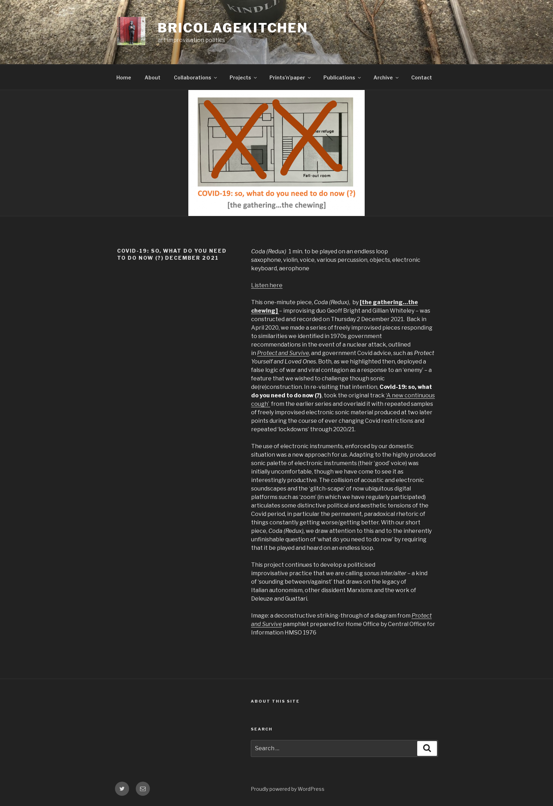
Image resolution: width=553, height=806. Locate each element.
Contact (421, 77)
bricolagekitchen (233, 28)
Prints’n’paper (290, 77)
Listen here (266, 285)
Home (123, 77)
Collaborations (196, 77)
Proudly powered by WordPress (287, 789)
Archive (386, 77)
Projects (244, 77)
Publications (342, 77)
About (152, 77)
